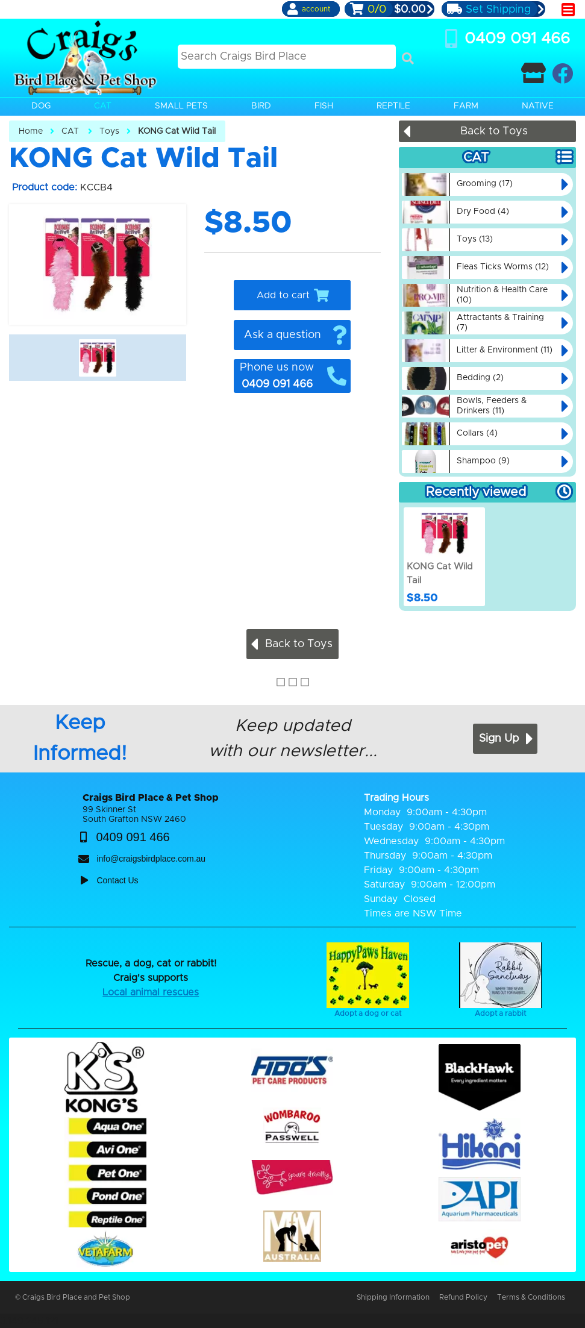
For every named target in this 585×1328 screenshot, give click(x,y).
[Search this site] (287, 57)
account (316, 9)
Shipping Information (393, 1297)
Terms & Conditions (531, 1297)
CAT (70, 131)
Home (31, 131)
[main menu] (568, 9)
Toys (109, 131)
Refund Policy (463, 1297)
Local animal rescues (150, 992)
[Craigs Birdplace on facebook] (562, 73)
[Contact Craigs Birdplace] (533, 73)
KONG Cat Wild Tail (177, 131)
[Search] (408, 58)
